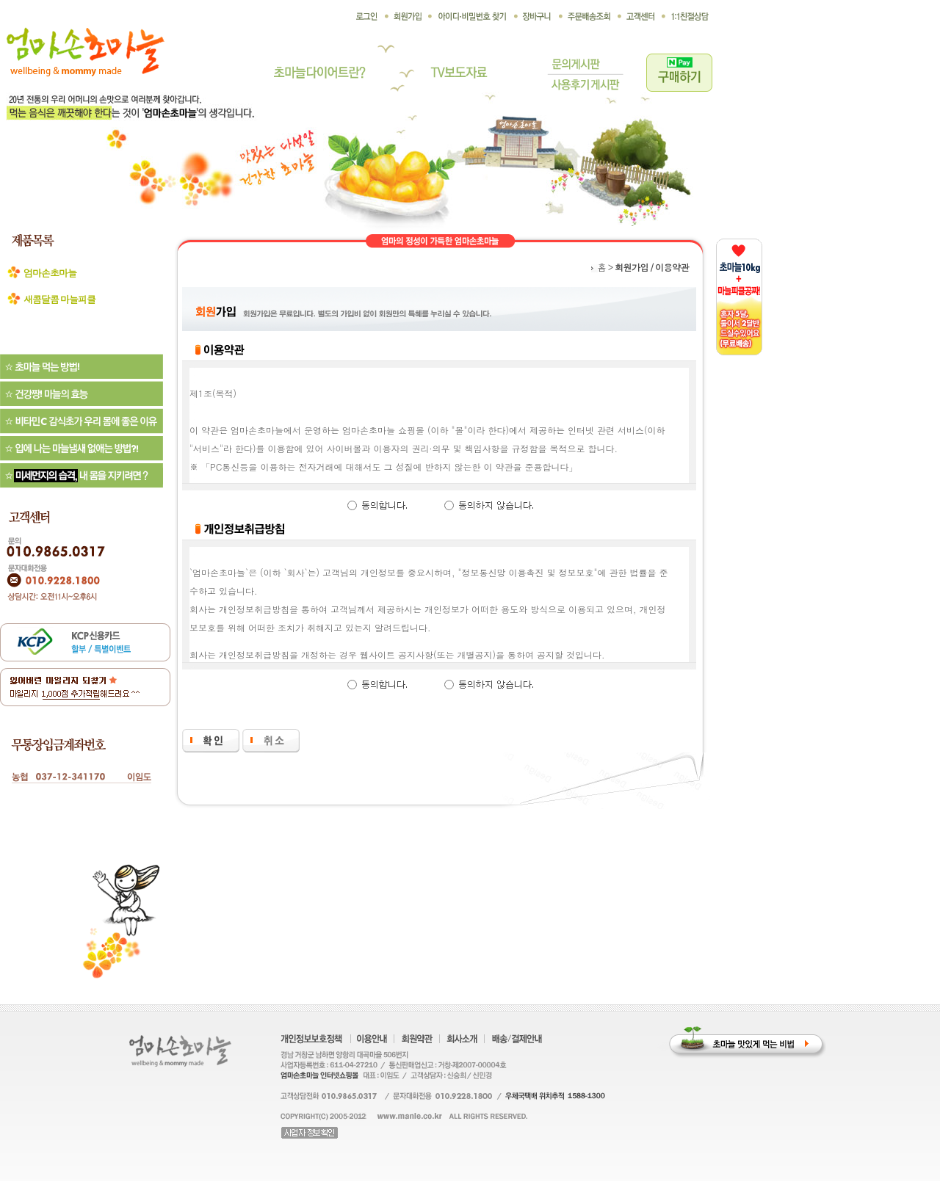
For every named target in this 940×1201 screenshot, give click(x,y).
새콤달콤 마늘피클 (59, 299)
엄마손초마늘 (50, 273)
